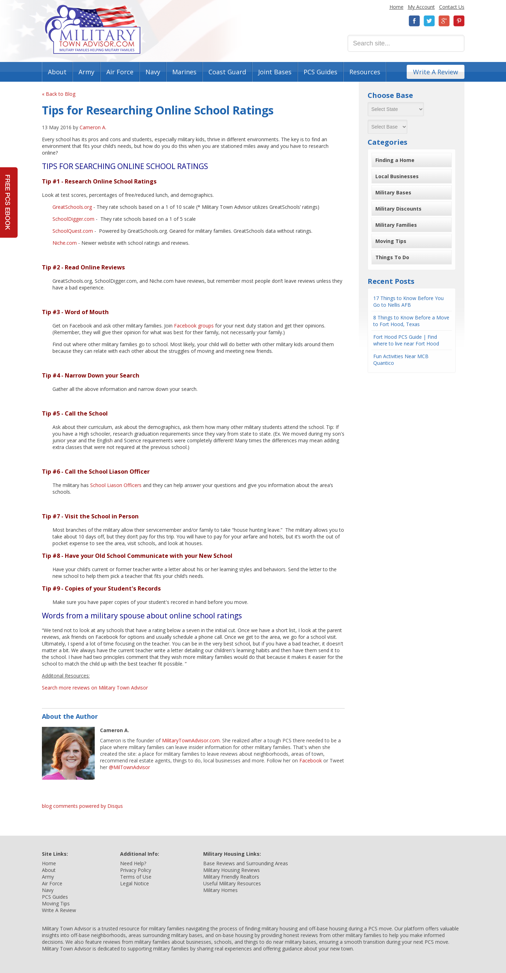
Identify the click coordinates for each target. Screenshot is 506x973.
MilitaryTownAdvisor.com (191, 740)
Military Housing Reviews (231, 870)
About (57, 72)
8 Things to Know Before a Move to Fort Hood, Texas (411, 321)
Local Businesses (397, 176)
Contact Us (451, 7)
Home (396, 7)
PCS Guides (320, 72)
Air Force (119, 72)
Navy (152, 72)
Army (86, 72)
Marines (184, 72)
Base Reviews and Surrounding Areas (245, 863)
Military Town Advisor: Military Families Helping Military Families (93, 29)
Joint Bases (275, 72)
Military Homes (220, 890)
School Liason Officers (116, 485)
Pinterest (458, 20)
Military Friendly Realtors (231, 876)
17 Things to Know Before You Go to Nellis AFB (408, 301)
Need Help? (133, 863)
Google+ (444, 20)
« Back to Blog (58, 94)
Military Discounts (398, 208)
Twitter (429, 20)
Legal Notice (134, 883)
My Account (421, 7)
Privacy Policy (135, 870)
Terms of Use (135, 876)
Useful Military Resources (232, 883)
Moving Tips (390, 241)
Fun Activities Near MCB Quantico (401, 359)
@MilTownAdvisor (129, 767)
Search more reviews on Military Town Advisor (95, 687)
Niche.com (64, 242)
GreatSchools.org (72, 207)
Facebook (414, 20)
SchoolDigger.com (73, 219)
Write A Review (435, 72)
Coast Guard (227, 72)
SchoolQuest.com (72, 230)
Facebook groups (194, 325)
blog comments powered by (82, 806)
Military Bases (393, 192)
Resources (364, 72)
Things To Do (392, 257)
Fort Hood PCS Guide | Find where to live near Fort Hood (406, 340)
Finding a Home (394, 160)
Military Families (396, 225)
